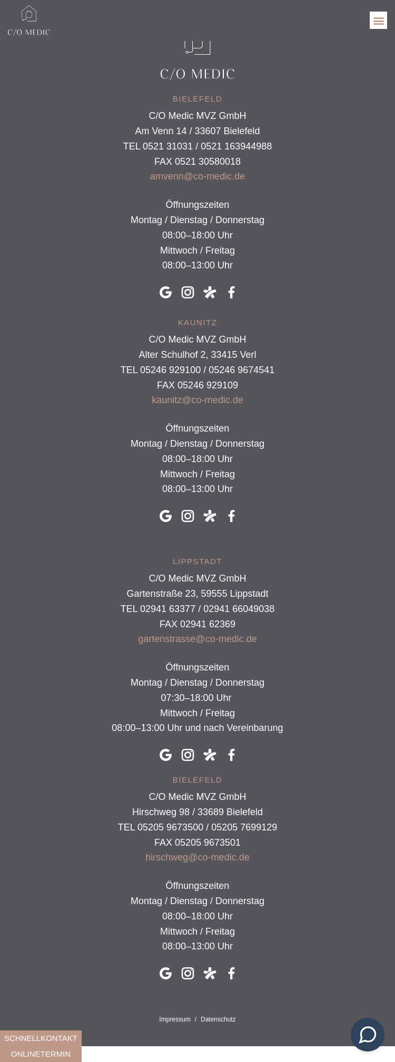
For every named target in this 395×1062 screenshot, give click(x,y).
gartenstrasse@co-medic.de (197, 639)
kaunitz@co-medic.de (197, 400)
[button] (378, 20)
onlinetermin (41, 1053)
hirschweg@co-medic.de (197, 857)
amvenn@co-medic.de (197, 176)
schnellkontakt (40, 1038)
